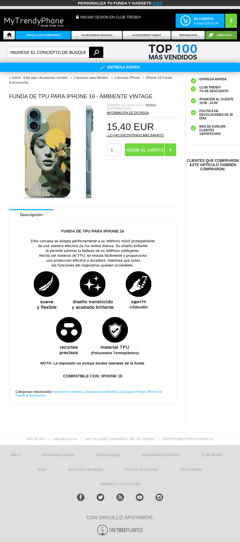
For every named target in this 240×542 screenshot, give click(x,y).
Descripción (31, 214)
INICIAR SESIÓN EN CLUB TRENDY (111, 17)
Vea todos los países (85, 469)
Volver (16, 77)
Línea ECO (224, 35)
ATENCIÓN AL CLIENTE (58, 455)
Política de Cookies (141, 469)
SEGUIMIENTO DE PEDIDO (161, 455)
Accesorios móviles (67, 391)
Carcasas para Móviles (101, 391)
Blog (42, 469)
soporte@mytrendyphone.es (188, 439)
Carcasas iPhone (132, 391)
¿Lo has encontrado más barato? (135, 135)
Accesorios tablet (146, 35)
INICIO (16, 455)
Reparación (188, 35)
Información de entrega (128, 113)
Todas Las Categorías (43, 35)
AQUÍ (157, 3)
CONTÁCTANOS (190, 469)
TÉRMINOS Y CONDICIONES (119, 484)
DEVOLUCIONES (108, 455)
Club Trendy (212, 455)
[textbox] (55, 52)
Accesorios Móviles (96, 35)
